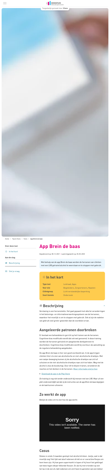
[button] (72, 306)
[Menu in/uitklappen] (5, 3)
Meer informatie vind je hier (85, 369)
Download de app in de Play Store (56, 373)
